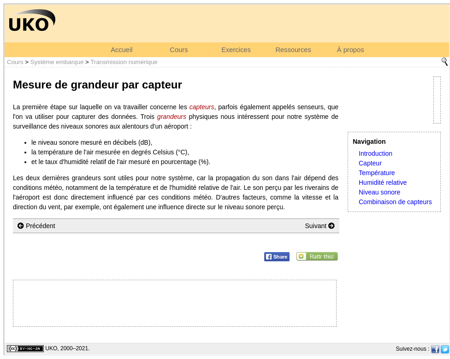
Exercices (236, 49)
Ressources (293, 49)
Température (377, 173)
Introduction (375, 153)
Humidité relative (383, 182)
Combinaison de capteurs (395, 202)
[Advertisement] (174, 303)
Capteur (370, 163)
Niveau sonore (379, 192)
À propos (350, 49)
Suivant (320, 226)
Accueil (121, 49)
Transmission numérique (123, 62)
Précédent (36, 226)
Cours (179, 49)
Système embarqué (57, 62)
